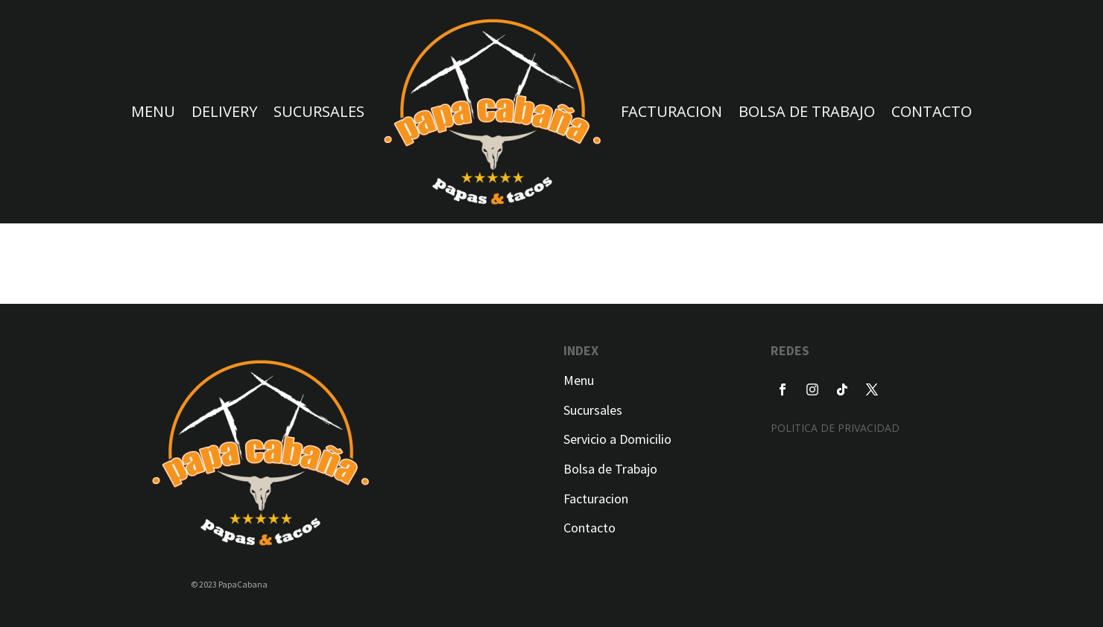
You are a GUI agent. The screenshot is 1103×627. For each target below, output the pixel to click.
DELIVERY (224, 111)
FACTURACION (671, 111)
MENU (153, 111)
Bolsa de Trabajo (610, 468)
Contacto (589, 527)
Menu (578, 380)
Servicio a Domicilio (617, 439)
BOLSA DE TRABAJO (807, 111)
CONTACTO (931, 111)
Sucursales (592, 409)
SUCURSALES (319, 111)
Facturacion (595, 498)
